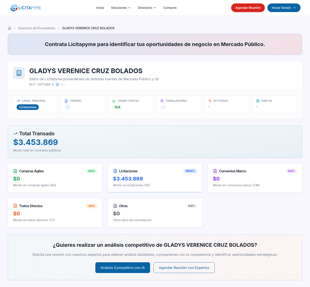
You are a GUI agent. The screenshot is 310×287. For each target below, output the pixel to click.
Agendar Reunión (248, 7)
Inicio (100, 7)
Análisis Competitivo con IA (123, 267)
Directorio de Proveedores (36, 28)
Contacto (170, 7)
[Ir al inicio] (9, 28)
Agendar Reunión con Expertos (184, 267)
